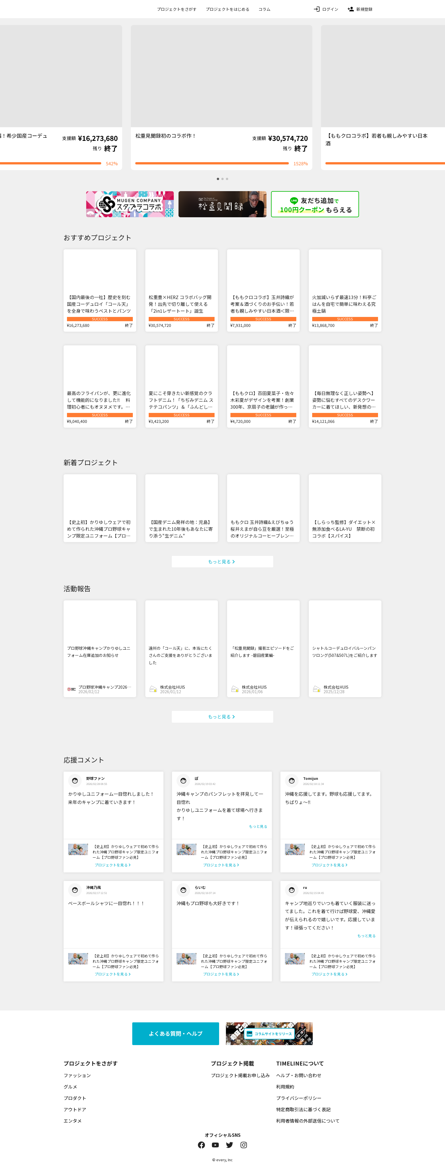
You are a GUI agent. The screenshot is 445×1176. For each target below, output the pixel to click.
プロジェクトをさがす (177, 9)
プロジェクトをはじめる (227, 9)
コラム (264, 9)
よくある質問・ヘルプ (176, 1033)
